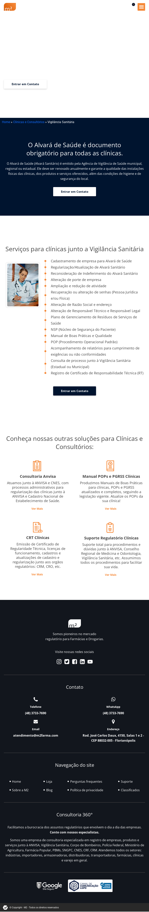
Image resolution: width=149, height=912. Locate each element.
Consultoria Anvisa (38, 476)
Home (6, 122)
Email (35, 729)
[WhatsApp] (113, 699)
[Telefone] (36, 699)
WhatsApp (113, 707)
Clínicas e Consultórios (28, 122)
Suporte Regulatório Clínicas (111, 538)
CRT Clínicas (37, 537)
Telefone (35, 707)
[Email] (36, 721)
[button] (141, 7)
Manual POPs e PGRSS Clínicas (111, 476)
